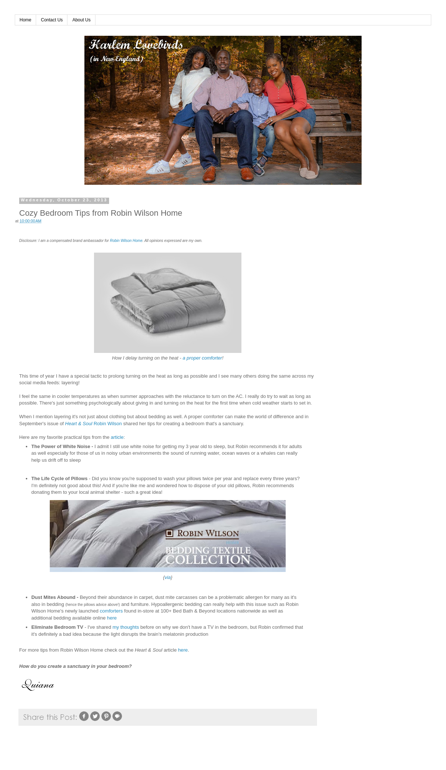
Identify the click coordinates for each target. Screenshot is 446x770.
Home (25, 19)
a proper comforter (202, 358)
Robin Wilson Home (126, 241)
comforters (111, 611)
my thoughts (125, 627)
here (111, 618)
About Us (81, 19)
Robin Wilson (108, 423)
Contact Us (52, 19)
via (168, 577)
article (117, 437)
